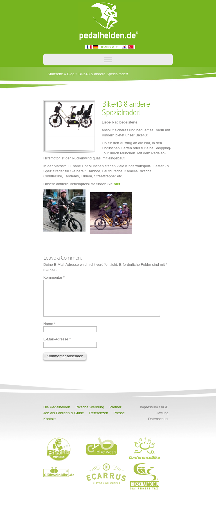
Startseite (55, 74)
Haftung (162, 420)
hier (117, 184)
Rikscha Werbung (89, 414)
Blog (70, 74)
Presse (119, 420)
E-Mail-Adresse (57, 346)
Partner (115, 414)
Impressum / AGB (154, 414)
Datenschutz (158, 425)
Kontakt (49, 425)
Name (49, 330)
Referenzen (98, 420)
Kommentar (54, 277)
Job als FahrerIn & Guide (63, 420)
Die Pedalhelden (56, 414)
